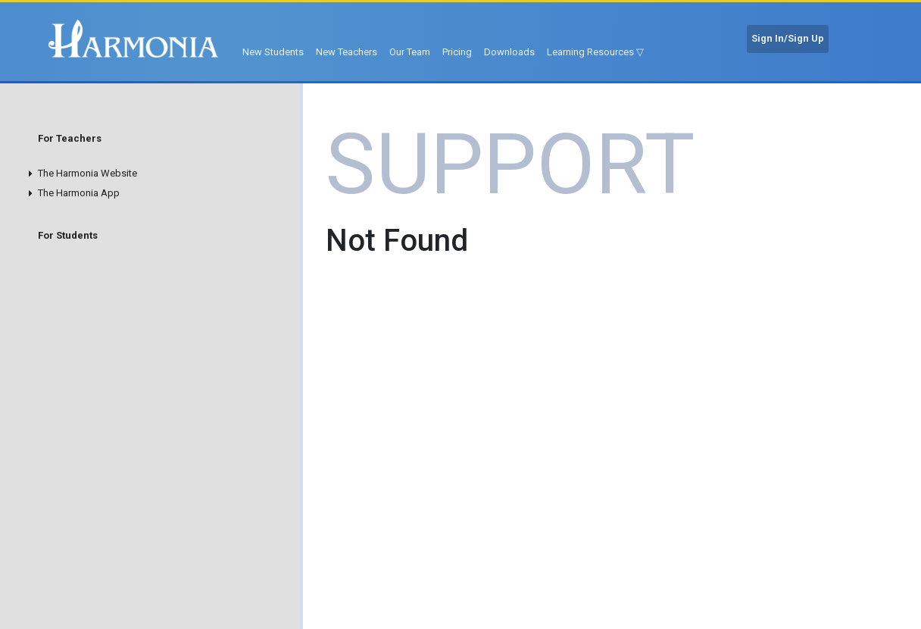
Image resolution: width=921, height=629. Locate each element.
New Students (273, 52)
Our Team (409, 52)
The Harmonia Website (87, 173)
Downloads (509, 52)
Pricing (457, 52)
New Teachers (346, 52)
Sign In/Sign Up (787, 38)
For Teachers (69, 138)
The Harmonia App (79, 193)
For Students (68, 235)
